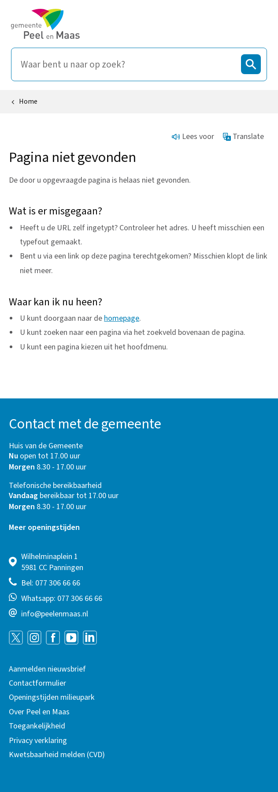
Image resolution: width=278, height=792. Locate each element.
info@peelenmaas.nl (54, 613)
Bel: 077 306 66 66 (50, 583)
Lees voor (193, 136)
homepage (121, 318)
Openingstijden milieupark (52, 697)
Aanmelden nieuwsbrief (47, 669)
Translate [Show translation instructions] (243, 136)
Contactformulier (37, 683)
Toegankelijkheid (37, 726)
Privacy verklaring (38, 740)
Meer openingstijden (44, 527)
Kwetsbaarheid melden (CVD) (57, 754)
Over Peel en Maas (39, 711)
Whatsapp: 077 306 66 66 (61, 598)
